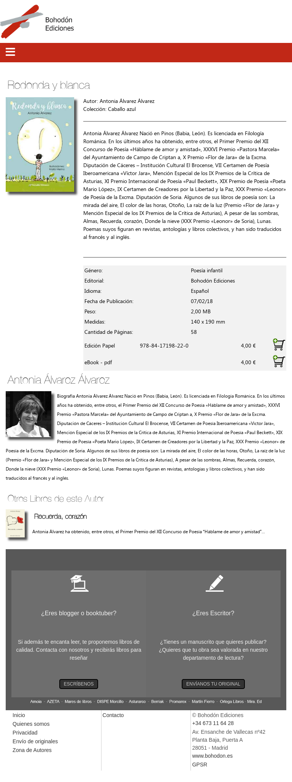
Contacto (113, 715)
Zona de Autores (32, 750)
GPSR (199, 764)
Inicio (19, 715)
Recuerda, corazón (60, 516)
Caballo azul (122, 109)
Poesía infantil (206, 270)
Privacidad (25, 733)
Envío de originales (35, 741)
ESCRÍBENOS (79, 684)
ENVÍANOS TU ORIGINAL (213, 684)
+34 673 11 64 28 (212, 723)
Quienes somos (31, 724)
